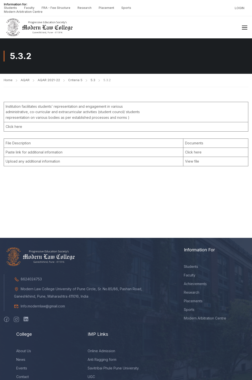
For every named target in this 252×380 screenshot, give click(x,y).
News (20, 360)
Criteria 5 (75, 80)
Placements (193, 301)
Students (10, 8)
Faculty (29, 8)
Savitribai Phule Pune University (113, 368)
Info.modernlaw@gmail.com (39, 306)
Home (8, 80)
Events (21, 368)
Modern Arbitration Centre (23, 12)
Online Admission (101, 351)
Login (239, 8)
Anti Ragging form (102, 360)
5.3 (93, 80)
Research (85, 8)
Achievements (195, 284)
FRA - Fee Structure (56, 8)
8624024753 (28, 279)
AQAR (25, 80)
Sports (126, 8)
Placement (106, 8)
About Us (23, 351)
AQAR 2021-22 (49, 80)
